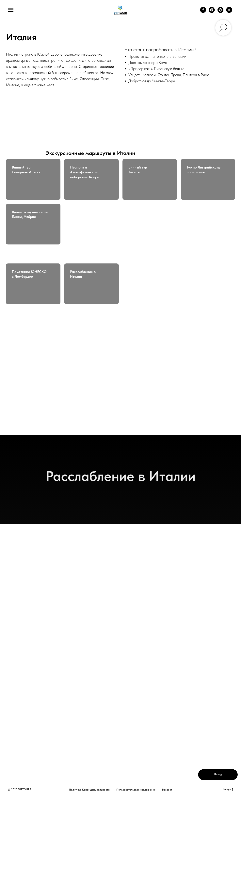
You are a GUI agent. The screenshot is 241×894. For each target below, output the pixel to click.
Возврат (167, 789)
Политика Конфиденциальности (89, 789)
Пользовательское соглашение (135, 789)
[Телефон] (229, 11)
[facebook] (203, 11)
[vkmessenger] (220, 11)
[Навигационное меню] (10, 10)
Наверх (227, 789)
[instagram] (212, 11)
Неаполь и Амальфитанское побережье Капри (84, 172)
